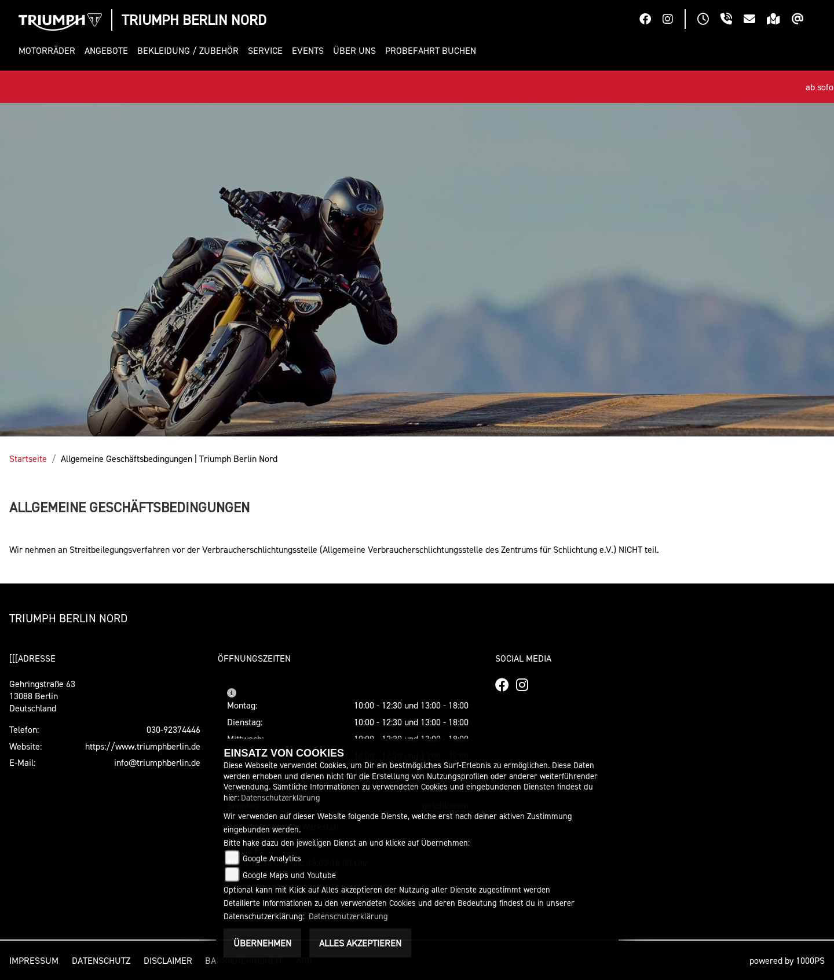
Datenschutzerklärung (280, 797)
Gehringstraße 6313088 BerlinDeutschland (42, 696)
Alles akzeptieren (360, 943)
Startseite (28, 458)
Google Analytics (272, 858)
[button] (49, 50)
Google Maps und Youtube (289, 875)
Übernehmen (262, 943)
